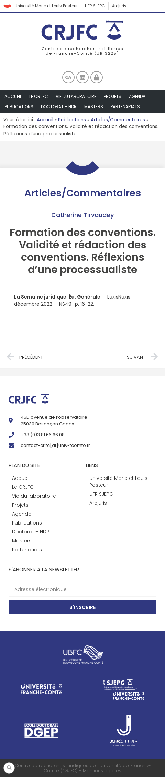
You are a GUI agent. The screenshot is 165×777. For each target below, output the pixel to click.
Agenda (137, 96)
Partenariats (125, 107)
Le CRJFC (38, 96)
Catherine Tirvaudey (82, 215)
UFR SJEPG (95, 6)
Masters (93, 107)
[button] (9, 768)
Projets (112, 96)
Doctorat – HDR (59, 107)
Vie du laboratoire (76, 96)
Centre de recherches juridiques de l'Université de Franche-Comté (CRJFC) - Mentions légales (82, 768)
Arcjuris (119, 6)
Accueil (13, 96)
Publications (19, 107)
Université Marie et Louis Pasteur (46, 6)
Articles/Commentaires (118, 119)
